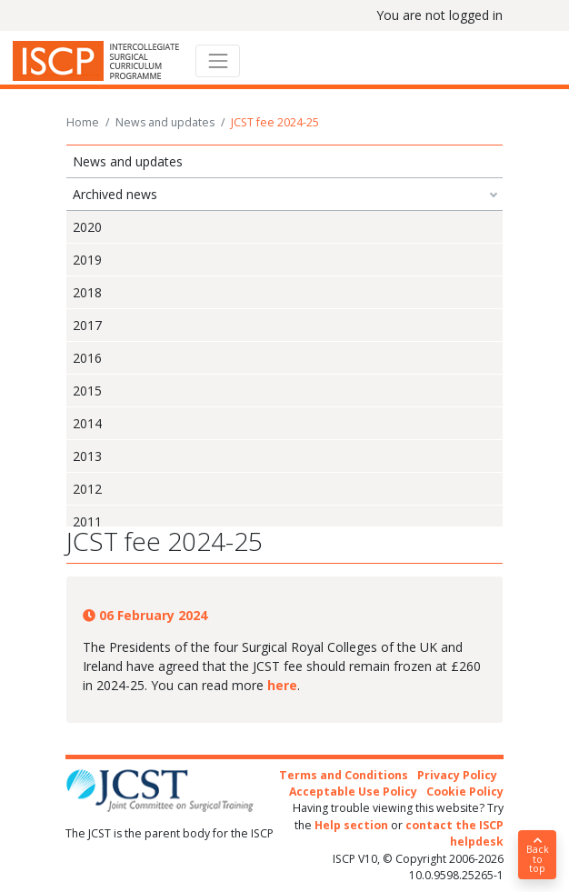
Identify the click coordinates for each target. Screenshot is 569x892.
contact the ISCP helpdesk (454, 833)
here (282, 685)
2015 (87, 390)
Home (82, 122)
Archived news (115, 194)
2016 (87, 357)
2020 (87, 227)
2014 (87, 423)
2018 (87, 292)
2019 (87, 259)
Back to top (537, 856)
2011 (87, 521)
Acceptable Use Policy (353, 791)
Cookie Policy (465, 791)
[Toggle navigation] (217, 60)
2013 (87, 456)
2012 (87, 488)
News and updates (165, 122)
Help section (351, 825)
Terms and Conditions (343, 775)
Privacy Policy (457, 775)
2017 (87, 325)
